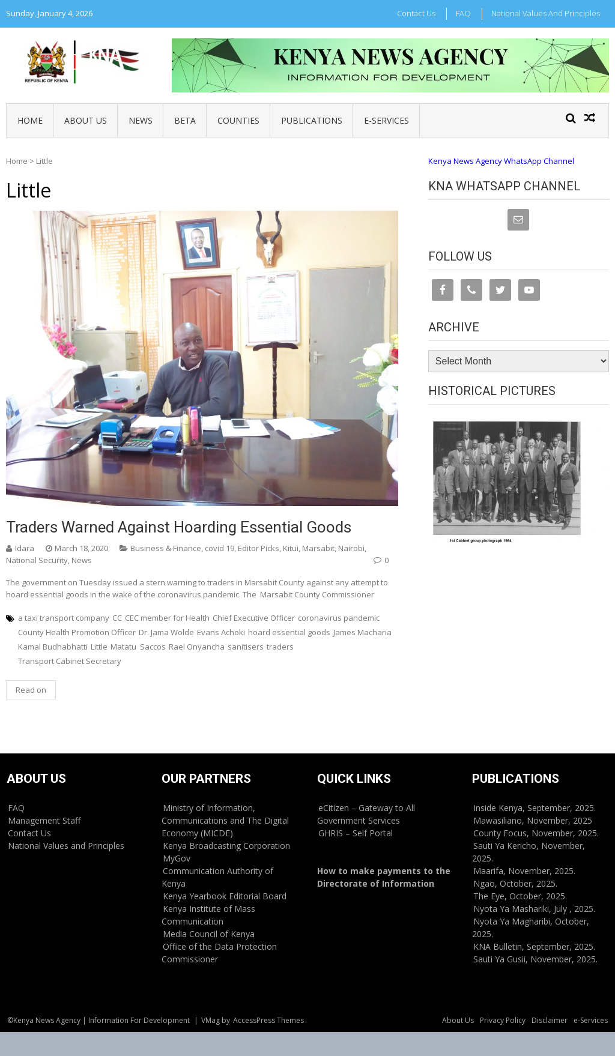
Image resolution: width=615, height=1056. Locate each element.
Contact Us (416, 13)
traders (280, 646)
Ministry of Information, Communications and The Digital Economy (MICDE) (225, 820)
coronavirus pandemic (339, 617)
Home (30, 120)
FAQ (463, 13)
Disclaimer (550, 1020)
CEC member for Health (167, 617)
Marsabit (318, 548)
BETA (185, 120)
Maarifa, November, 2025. (524, 870)
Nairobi (351, 548)
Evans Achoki (221, 632)
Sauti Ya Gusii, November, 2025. (535, 959)
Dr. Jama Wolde (166, 632)
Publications (311, 120)
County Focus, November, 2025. (536, 833)
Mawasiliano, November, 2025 (532, 820)
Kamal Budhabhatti (53, 646)
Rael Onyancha (197, 646)
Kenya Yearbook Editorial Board (224, 896)
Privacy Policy (503, 1020)
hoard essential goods (289, 632)
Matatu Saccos (138, 646)
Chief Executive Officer (254, 617)
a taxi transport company (63, 617)
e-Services (386, 120)
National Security (37, 560)
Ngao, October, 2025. (515, 883)
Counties (238, 120)
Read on (31, 689)
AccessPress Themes (268, 1020)
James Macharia (362, 632)
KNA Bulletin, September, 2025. (534, 946)
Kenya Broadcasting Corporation (226, 845)
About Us (85, 120)
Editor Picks (258, 548)
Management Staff (44, 820)
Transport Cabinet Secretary (69, 661)
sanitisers (246, 646)
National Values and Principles (545, 13)
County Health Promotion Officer (77, 632)
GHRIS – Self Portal (355, 833)
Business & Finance (165, 548)
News (141, 120)
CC (117, 617)
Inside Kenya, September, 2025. (534, 807)
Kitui (290, 548)
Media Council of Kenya (209, 934)
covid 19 (219, 548)
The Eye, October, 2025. (520, 896)
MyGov (176, 858)
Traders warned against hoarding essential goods (178, 527)
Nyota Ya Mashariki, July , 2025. (534, 908)
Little (99, 646)
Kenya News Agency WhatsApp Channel (501, 160)
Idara (24, 548)
